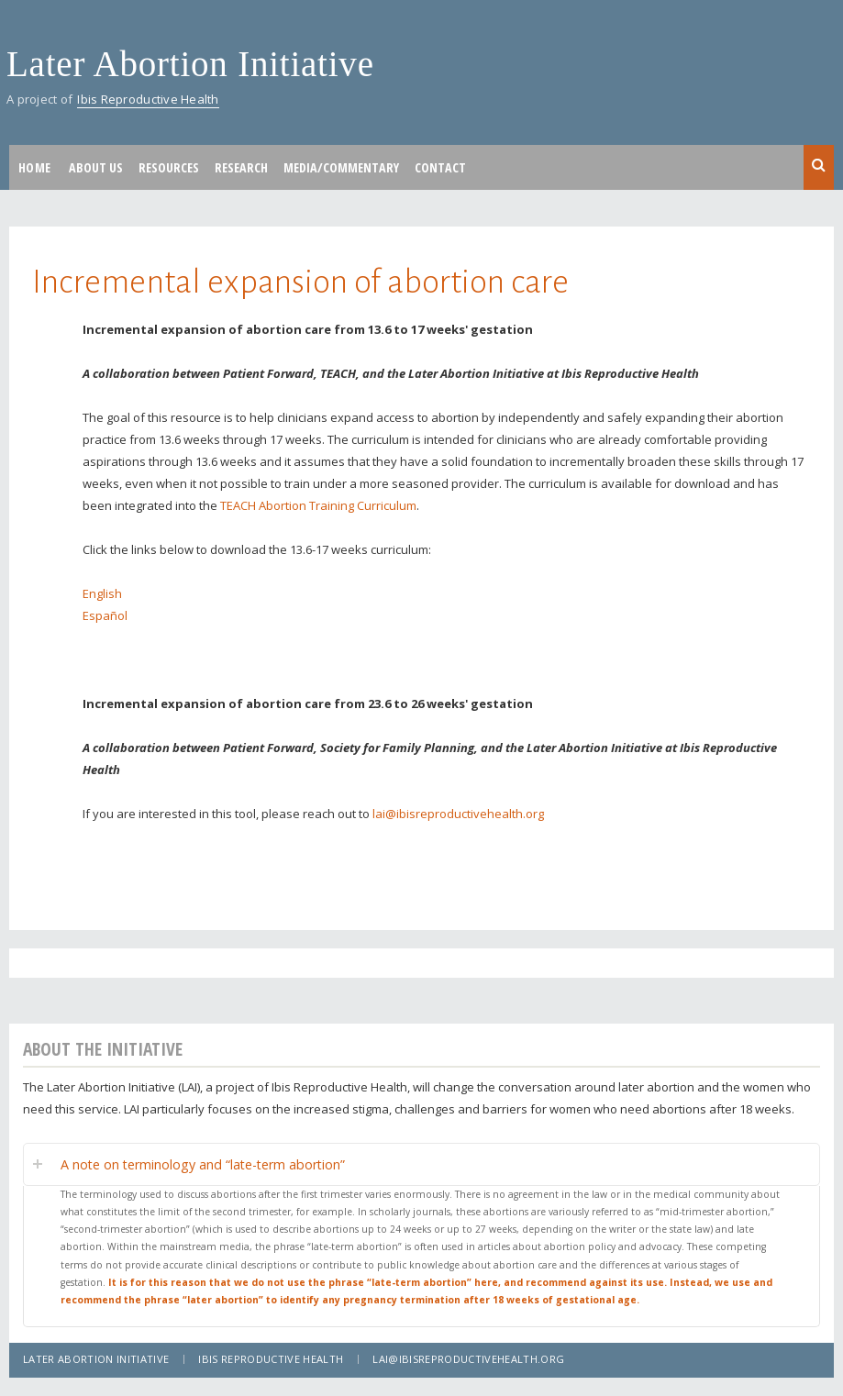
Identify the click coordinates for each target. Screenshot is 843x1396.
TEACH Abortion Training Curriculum (318, 505)
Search (819, 166)
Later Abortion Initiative (190, 63)
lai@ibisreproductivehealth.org (458, 813)
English (102, 593)
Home (34, 167)
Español (105, 615)
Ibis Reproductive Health (147, 99)
